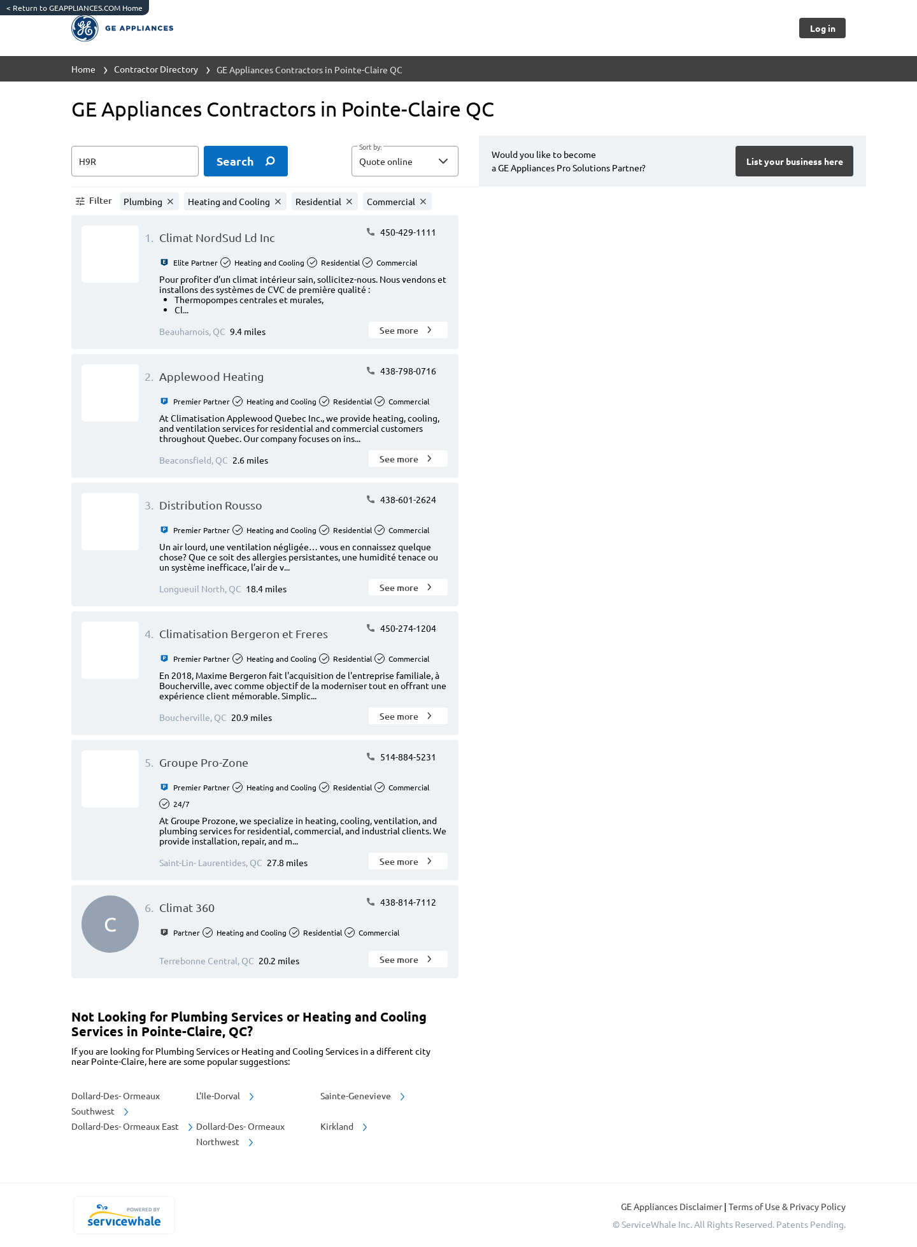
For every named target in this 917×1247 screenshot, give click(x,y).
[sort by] (424, 161)
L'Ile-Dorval (226, 1095)
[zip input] (135, 161)
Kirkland (344, 1126)
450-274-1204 (401, 628)
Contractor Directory (156, 69)
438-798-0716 (401, 370)
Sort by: (370, 147)
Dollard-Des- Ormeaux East (133, 1126)
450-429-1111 (401, 232)
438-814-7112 (401, 902)
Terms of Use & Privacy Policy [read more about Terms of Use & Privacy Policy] (787, 1206)
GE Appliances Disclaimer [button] (672, 1206)
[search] (246, 161)
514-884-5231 (401, 756)
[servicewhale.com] (123, 1215)
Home (83, 69)
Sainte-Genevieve (363, 1095)
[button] (405, 161)
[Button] (822, 28)
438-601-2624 (401, 499)
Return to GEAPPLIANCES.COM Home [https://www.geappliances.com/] (74, 8)
